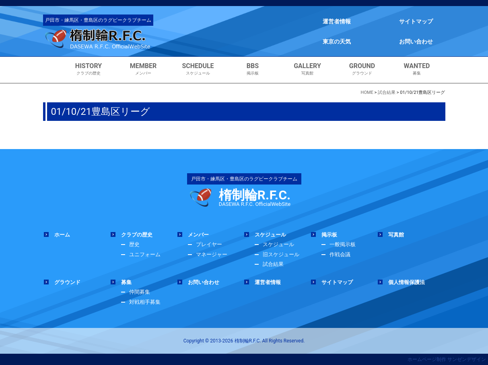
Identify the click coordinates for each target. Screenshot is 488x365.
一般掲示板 (342, 244)
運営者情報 (337, 21)
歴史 (134, 244)
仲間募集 (139, 292)
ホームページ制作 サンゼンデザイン (447, 359)
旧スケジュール (281, 254)
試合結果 (273, 264)
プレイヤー (209, 244)
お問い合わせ (416, 41)
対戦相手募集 (145, 302)
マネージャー (211, 254)
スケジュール (198, 69)
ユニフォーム (145, 254)
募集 (417, 69)
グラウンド (362, 69)
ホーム (62, 235)
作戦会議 (339, 254)
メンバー (143, 69)
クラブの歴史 (89, 69)
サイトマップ (416, 21)
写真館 (307, 69)
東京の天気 (337, 41)
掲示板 (253, 69)
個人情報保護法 (406, 282)
